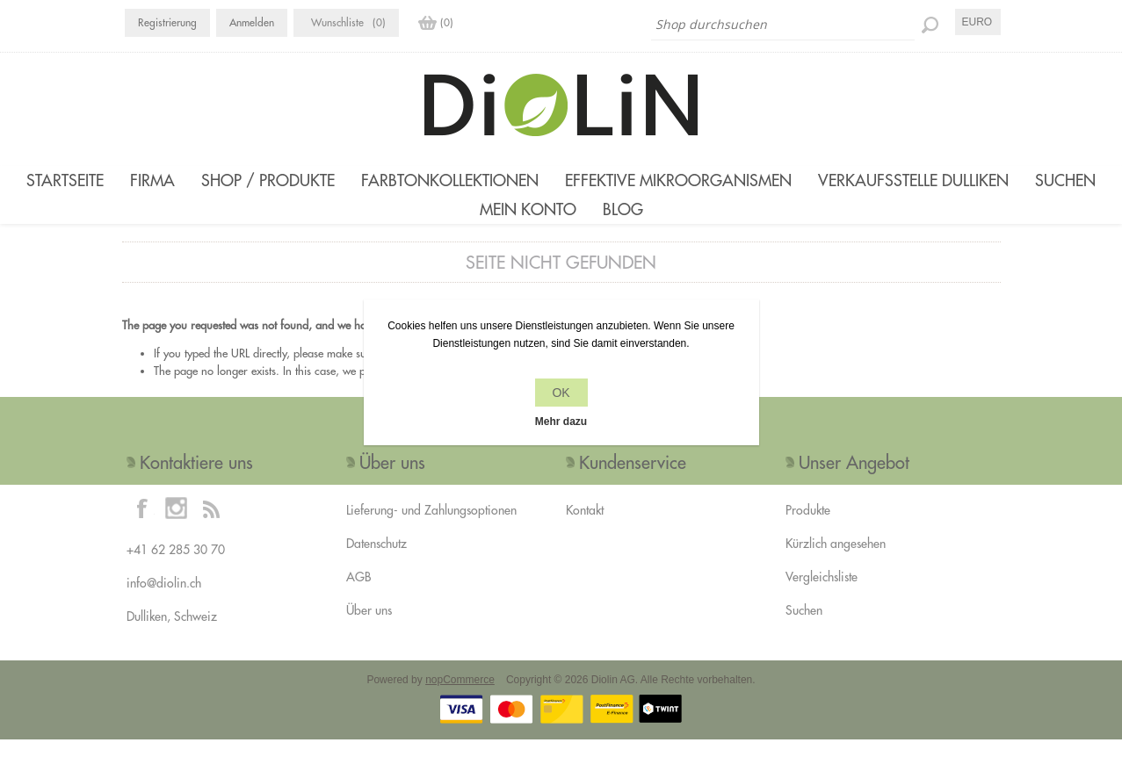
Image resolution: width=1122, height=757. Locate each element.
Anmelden (251, 22)
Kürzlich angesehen (835, 561)
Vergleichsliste (821, 594)
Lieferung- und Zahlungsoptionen (431, 528)
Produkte (807, 528)
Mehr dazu (561, 421)
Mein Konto (528, 218)
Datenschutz (376, 561)
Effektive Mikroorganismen (678, 180)
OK (560, 393)
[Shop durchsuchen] (783, 24)
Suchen (1065, 180)
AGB (358, 594)
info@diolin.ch (164, 601)
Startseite (65, 180)
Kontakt (585, 528)
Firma (152, 180)
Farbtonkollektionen (450, 180)
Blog (623, 218)
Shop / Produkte (268, 180)
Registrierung (167, 22)
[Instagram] (176, 525)
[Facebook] (142, 525)
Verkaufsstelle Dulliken (913, 180)
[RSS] (211, 525)
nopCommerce (460, 697)
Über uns (369, 628)
